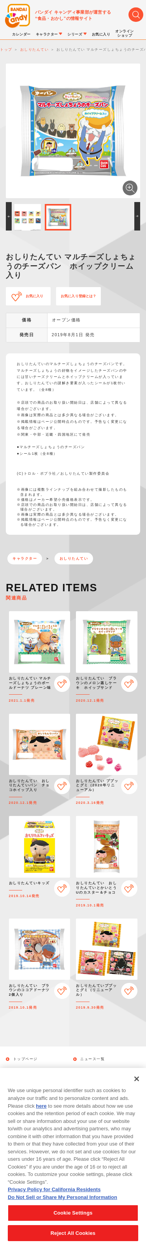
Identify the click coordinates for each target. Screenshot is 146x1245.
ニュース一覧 (92, 1059)
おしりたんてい (74, 558)
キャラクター (24, 558)
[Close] (136, 1086)
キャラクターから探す (100, 1070)
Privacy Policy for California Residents (54, 1197)
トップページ (25, 1059)
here (41, 1113)
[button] (9, 216)
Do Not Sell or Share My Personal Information (62, 1205)
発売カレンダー (27, 1070)
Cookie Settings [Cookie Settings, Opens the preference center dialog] (72, 1221)
